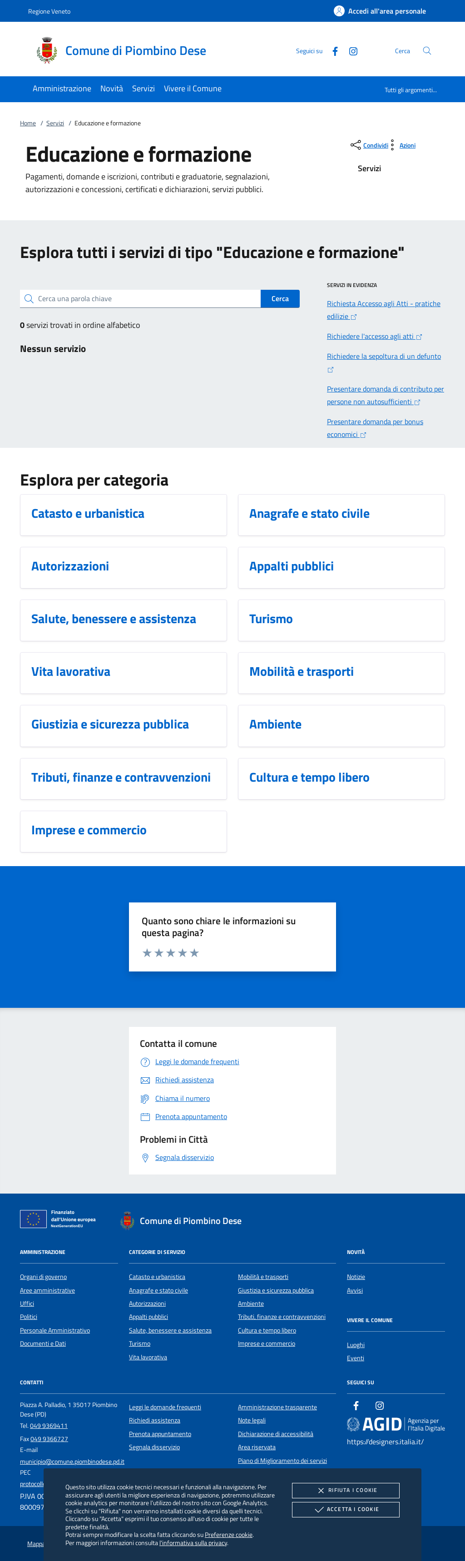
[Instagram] (350, 50)
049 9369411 (49, 1426)
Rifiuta (345, 1490)
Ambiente (251, 1303)
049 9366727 (49, 1439)
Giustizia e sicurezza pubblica (276, 1290)
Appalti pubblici (148, 1317)
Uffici (27, 1303)
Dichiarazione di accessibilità (275, 1434)
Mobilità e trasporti (263, 1277)
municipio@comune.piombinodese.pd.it (72, 1462)
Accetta (345, 1509)
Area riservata (257, 1447)
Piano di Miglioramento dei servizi (282, 1461)
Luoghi (356, 1345)
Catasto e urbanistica (157, 1277)
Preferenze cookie (228, 1534)
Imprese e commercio (266, 1343)
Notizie (356, 1277)
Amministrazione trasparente (277, 1407)
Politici (28, 1317)
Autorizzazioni (147, 1303)
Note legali (252, 1420)
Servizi (55, 123)
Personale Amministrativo (55, 1330)
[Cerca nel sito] (427, 50)
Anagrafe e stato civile (158, 1290)
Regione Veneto (49, 11)
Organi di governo (43, 1277)
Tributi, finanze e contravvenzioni (282, 1317)
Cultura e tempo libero (267, 1330)
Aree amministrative (47, 1290)
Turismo (139, 1343)
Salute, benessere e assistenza (170, 1330)
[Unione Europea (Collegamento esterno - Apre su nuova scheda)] (60, 1221)
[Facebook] (331, 50)
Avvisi (355, 1290)
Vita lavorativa (148, 1357)
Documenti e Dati (43, 1343)
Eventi (355, 1358)
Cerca (280, 298)
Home (28, 123)
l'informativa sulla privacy (193, 1542)
